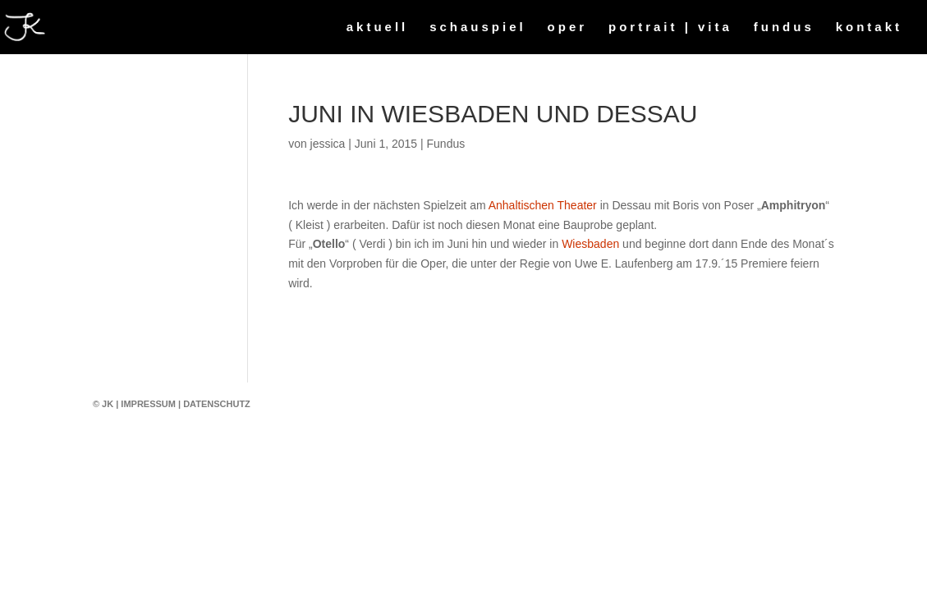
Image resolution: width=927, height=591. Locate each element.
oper (568, 27)
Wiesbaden (590, 243)
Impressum (148, 404)
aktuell (377, 27)
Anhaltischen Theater (543, 205)
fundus (784, 27)
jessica (328, 143)
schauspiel (477, 27)
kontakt (869, 27)
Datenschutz (216, 404)
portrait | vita (670, 27)
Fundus (446, 143)
